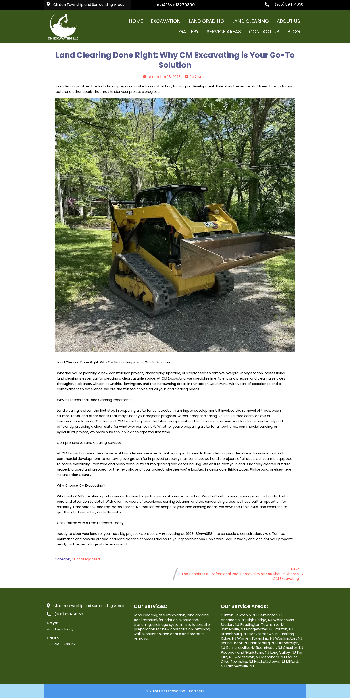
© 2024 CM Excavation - (167, 691)
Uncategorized (87, 559)
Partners (196, 691)
